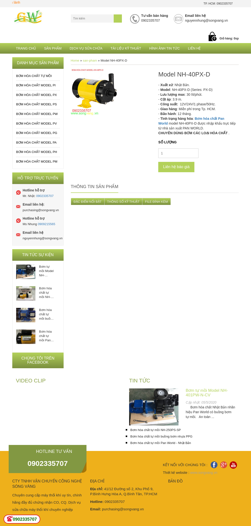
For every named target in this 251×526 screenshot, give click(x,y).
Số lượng (167, 142)
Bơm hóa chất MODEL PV (36, 123)
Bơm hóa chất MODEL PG (36, 133)
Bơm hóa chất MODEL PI (36, 85)
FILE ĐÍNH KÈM (156, 201)
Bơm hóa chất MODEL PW (37, 114)
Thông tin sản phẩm (95, 186)
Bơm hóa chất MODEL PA (36, 142)
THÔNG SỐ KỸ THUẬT (123, 201)
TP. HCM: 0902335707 (218, 3)
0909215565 (46, 224)
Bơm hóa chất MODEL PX (36, 95)
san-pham (90, 60)
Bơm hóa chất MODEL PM (36, 161)
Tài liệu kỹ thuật (126, 48)
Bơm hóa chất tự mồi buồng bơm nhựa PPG (46, 314)
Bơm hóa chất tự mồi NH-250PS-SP (46, 292)
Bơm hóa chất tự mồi (34, 76)
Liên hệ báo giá (176, 167)
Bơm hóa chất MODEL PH (36, 152)
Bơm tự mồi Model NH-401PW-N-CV (46, 271)
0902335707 (44, 196)
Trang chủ (26, 48)
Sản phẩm (52, 48)
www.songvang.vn (203, 473)
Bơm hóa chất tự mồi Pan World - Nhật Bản (45, 336)
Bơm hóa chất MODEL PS (36, 104)
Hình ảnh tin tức (164, 48)
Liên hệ (194, 48)
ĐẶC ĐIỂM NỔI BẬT (88, 201)
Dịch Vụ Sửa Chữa (86, 48)
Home (75, 60)
